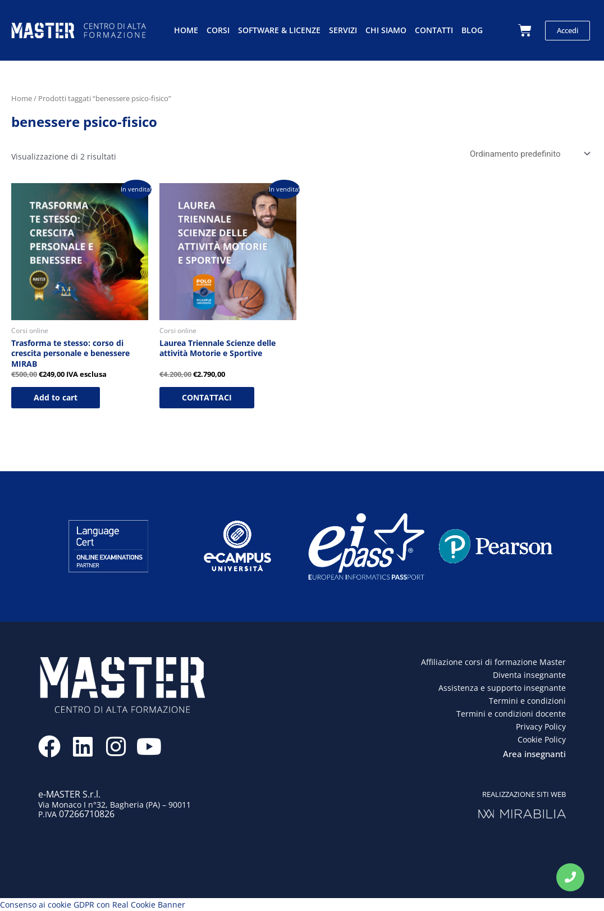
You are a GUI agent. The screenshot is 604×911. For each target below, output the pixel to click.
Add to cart (55, 397)
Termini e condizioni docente (511, 713)
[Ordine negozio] (528, 154)
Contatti (434, 30)
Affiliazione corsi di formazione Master (493, 662)
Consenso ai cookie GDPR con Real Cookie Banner (92, 904)
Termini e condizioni (527, 700)
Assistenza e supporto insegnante (502, 687)
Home (186, 30)
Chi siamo (385, 30)
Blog (472, 30)
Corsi (218, 30)
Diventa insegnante (529, 674)
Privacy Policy (541, 726)
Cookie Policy (542, 739)
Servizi (343, 30)
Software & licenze (279, 30)
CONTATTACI (207, 397)
